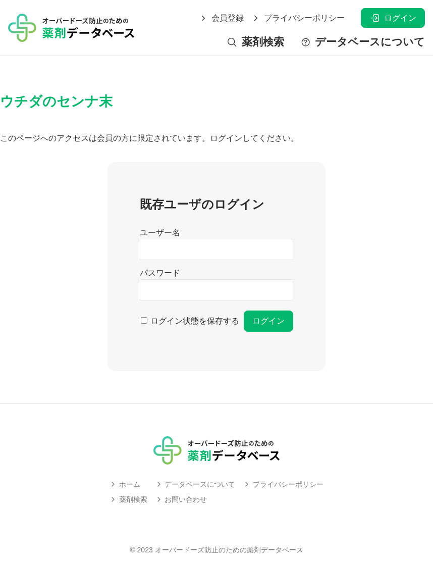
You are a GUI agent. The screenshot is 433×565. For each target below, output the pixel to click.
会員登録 (221, 18)
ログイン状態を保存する (194, 321)
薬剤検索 (255, 42)
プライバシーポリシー (298, 18)
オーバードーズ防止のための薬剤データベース (229, 550)
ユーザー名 (160, 232)
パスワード (160, 273)
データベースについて (362, 42)
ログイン (392, 18)
